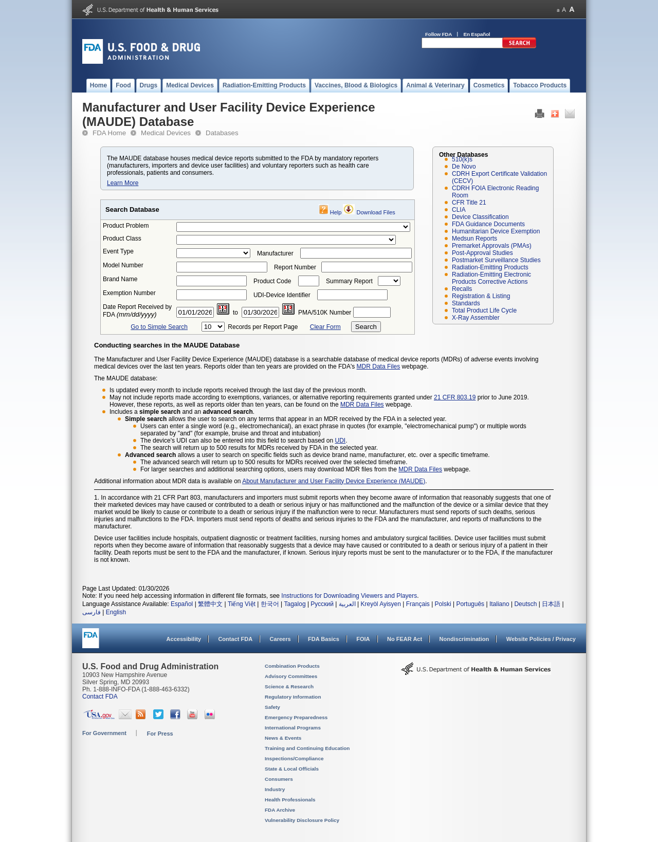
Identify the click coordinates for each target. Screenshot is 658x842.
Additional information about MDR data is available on (168, 481)
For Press (160, 733)
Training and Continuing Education (307, 748)
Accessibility (184, 639)
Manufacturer (275, 253)
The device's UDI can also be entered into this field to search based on (237, 440)
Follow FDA (438, 34)
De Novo (464, 166)
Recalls (462, 288)
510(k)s (462, 159)
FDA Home (109, 133)
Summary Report (349, 281)
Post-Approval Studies (482, 253)
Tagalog (295, 604)
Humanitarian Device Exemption (496, 231)
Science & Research (289, 686)
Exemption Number (129, 293)
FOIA (363, 639)
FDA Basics (323, 639)
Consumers (279, 779)
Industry (275, 789)
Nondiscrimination (464, 639)
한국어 (270, 604)
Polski (443, 604)
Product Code (272, 281)
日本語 (551, 604)
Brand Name (120, 279)
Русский (322, 604)
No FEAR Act (404, 639)
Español (182, 604)
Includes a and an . (181, 411)
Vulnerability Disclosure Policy (302, 820)
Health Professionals (290, 799)
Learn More (122, 183)
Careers (280, 639)
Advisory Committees (291, 676)
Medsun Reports (474, 238)
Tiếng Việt (241, 604)
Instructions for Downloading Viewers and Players (349, 595)
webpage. (398, 404)
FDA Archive (280, 810)
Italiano (499, 604)
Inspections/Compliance (294, 758)
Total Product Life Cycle (484, 310)
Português (470, 604)
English (116, 612)
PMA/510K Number (324, 312)
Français (418, 604)
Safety (272, 707)
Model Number (123, 265)
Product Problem (126, 225)
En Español (477, 34)
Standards (466, 303)
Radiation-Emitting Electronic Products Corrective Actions (491, 278)
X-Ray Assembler (476, 317)
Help (336, 212)
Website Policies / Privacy (541, 639)
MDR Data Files (378, 366)
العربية (347, 604)
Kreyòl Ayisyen (380, 604)
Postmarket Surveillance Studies (496, 260)
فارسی (91, 612)
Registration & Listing (481, 296)
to (235, 312)
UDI (340, 440)
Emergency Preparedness (296, 717)
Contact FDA (235, 639)
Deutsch (525, 604)
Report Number (295, 267)
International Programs (293, 727)
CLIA (459, 209)
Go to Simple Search (159, 327)
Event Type (118, 251)
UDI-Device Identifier (281, 295)
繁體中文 (210, 604)
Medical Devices (166, 133)
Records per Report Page (263, 327)
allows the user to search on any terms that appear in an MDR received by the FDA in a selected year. (286, 419)
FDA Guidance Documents (488, 224)
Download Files (376, 212)
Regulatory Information (293, 697)
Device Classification (480, 217)
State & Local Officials (292, 769)
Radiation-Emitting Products (490, 267)
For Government (104, 733)
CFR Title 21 (469, 202)
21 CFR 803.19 (455, 397)
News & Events (283, 738)
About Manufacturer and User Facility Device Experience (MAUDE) (333, 481)
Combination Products (292, 666)
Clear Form (325, 327)
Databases (222, 133)
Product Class (122, 238)
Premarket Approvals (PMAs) (492, 245)
